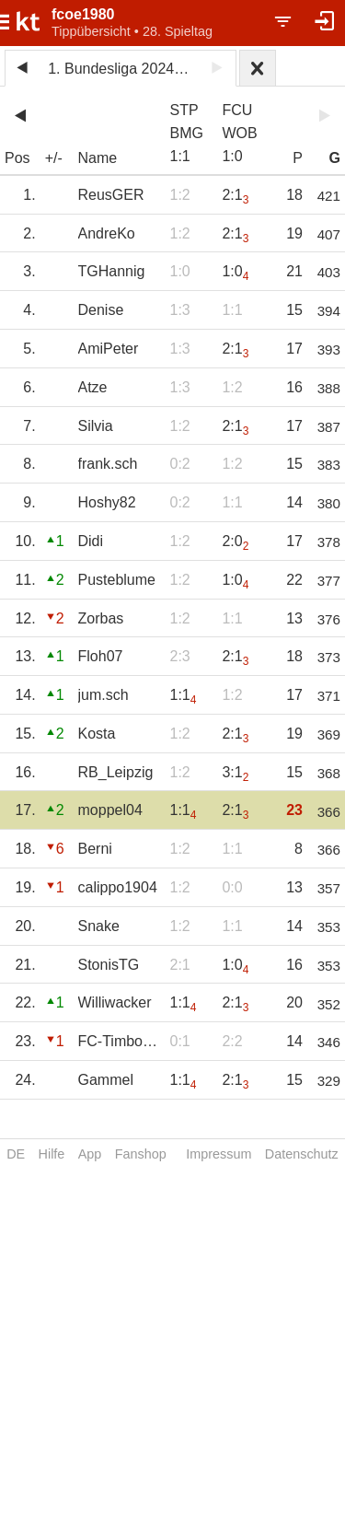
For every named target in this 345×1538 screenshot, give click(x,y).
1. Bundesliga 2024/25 (121, 68)
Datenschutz (302, 1154)
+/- (54, 158)
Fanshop (141, 1154)
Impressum (218, 1154)
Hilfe (52, 1154)
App (90, 1154)
